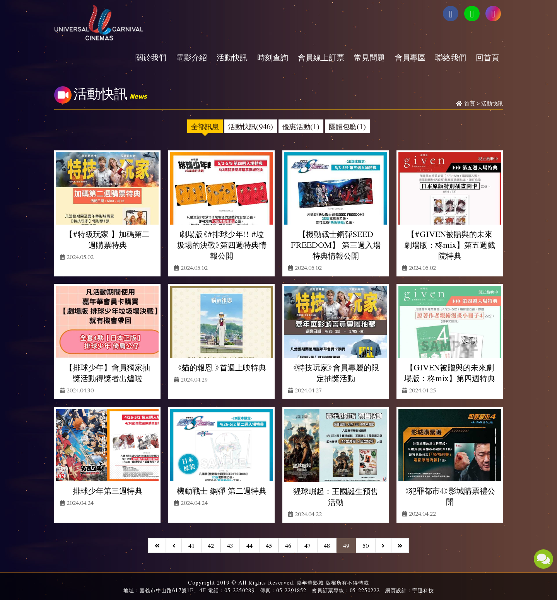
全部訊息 (205, 126)
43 (230, 545)
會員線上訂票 (321, 57)
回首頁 (487, 57)
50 (365, 545)
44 (249, 545)
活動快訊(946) (250, 126)
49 (346, 545)
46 (288, 545)
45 (269, 545)
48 (327, 545)
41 (191, 545)
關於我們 (150, 57)
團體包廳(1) (347, 126)
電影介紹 (191, 57)
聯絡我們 (450, 57)
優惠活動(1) (301, 126)
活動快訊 (232, 57)
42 (211, 545)
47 (307, 545)
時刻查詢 (272, 57)
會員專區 (410, 57)
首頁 (469, 104)
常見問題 (369, 57)
